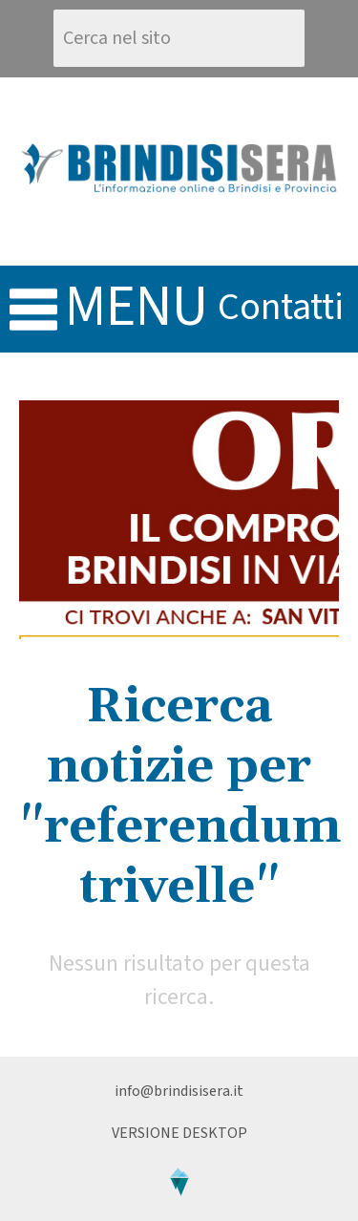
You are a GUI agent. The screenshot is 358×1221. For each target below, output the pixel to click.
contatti (281, 307)
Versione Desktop (179, 1133)
